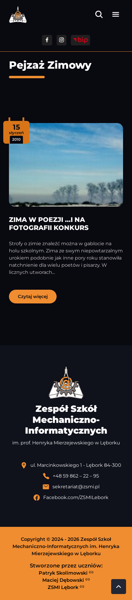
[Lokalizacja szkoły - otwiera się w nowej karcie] (70, 465)
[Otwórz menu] (115, 14)
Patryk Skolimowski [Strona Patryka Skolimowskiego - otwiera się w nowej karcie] (66, 573)
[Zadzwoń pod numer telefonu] (70, 476)
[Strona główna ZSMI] (18, 14)
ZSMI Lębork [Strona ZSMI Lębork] (66, 587)
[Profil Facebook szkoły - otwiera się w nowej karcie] (70, 497)
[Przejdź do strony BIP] (80, 40)
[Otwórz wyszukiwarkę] (98, 14)
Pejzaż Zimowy (50, 65)
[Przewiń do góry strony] (118, 586)
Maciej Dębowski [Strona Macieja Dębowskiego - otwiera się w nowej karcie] (66, 580)
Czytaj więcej (33, 296)
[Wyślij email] (70, 486)
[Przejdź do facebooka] (47, 40)
